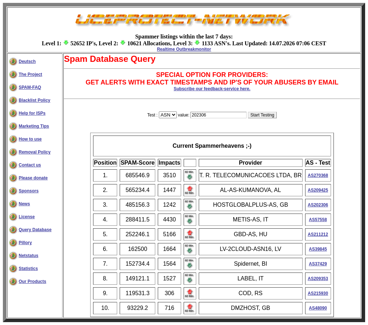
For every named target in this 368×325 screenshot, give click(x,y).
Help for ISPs (32, 113)
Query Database (35, 229)
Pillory (25, 242)
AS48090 (318, 308)
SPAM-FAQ (30, 87)
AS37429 (318, 263)
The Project (30, 74)
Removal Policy (35, 152)
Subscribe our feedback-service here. (212, 88)
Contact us (30, 165)
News (24, 203)
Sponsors (28, 190)
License (27, 216)
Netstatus (28, 255)
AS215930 (318, 293)
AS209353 (318, 278)
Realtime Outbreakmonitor (184, 49)
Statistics (28, 268)
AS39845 (318, 249)
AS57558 (318, 219)
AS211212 (318, 234)
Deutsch (27, 61)
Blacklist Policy (34, 100)
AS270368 (318, 175)
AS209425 (318, 190)
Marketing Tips (34, 126)
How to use (30, 139)
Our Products (32, 281)
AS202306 (318, 204)
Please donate (33, 177)
